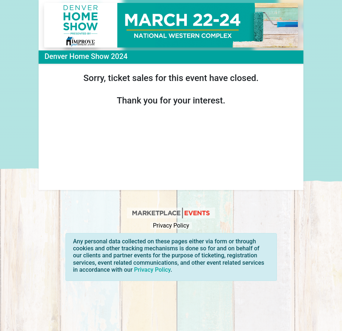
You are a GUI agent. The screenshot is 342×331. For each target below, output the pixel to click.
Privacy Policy (171, 225)
